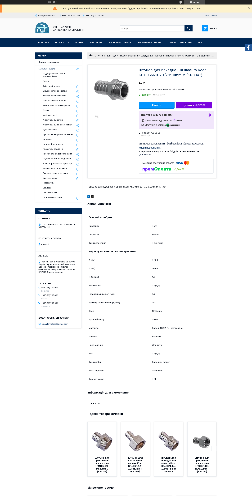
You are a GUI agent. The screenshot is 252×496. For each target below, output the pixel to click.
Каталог (60, 42)
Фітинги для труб (107, 55)
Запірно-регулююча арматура (58, 163)
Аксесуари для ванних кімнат (57, 125)
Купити (156, 105)
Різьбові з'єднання (129, 55)
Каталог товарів (47, 68)
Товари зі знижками (180, 42)
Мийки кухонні (50, 115)
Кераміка (47, 139)
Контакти (96, 42)
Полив (46, 110)
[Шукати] (188, 28)
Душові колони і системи (55, 91)
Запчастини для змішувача (56, 105)
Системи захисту (51, 178)
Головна (43, 42)
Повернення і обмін (149, 42)
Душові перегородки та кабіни (58, 134)
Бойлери (47, 188)
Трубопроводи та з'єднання (57, 158)
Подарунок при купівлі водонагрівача (54, 74)
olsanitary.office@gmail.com (54, 324)
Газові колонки (50, 192)
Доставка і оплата (119, 42)
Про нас (79, 42)
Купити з (194, 105)
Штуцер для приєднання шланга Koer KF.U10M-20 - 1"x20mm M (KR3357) (102, 465)
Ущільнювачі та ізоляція (55, 168)
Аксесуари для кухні (53, 120)
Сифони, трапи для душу (55, 173)
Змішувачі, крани (51, 86)
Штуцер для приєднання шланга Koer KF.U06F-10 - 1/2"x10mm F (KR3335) (202, 465)
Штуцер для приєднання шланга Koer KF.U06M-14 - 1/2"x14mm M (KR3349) (169, 465)
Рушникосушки (50, 129)
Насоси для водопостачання (57, 154)
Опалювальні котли (52, 197)
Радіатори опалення (53, 149)
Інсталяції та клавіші (53, 144)
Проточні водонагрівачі (54, 100)
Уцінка (46, 81)
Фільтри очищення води (55, 95)
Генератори (48, 183)
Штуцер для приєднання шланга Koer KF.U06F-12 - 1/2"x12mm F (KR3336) (135, 465)
